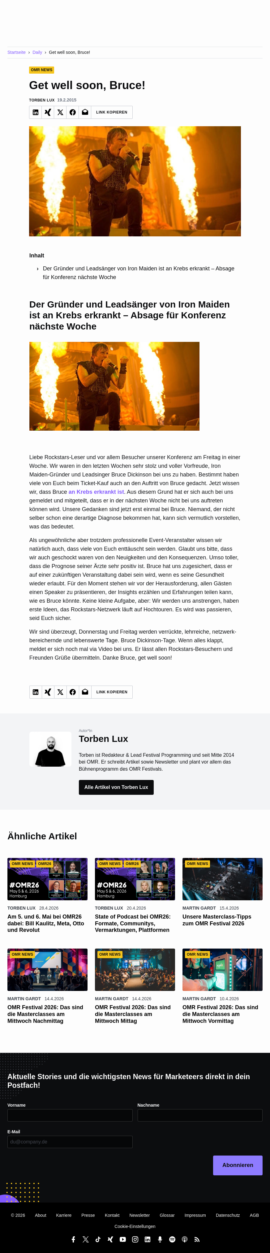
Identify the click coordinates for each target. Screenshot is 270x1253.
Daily (37, 52)
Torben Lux (21, 908)
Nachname (149, 1105)
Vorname (16, 1105)
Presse (88, 1215)
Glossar (167, 1215)
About (40, 1215)
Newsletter (139, 1215)
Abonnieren (237, 1165)
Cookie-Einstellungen (134, 1226)
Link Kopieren (111, 112)
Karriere (64, 1215)
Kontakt (112, 1215)
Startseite (16, 52)
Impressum (195, 1215)
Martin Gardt (199, 908)
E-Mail (13, 1131)
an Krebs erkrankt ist (96, 492)
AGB (254, 1215)
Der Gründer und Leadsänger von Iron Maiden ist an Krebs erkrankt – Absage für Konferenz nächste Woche (138, 272)
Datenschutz (228, 1215)
